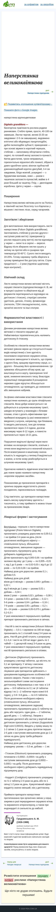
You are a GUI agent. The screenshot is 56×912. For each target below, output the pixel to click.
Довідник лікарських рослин (9, 4)
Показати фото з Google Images (20, 110)
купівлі (9, 879)
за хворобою (46, 4)
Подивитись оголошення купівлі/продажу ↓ (28, 104)
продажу (43, 875)
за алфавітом (31, 4)
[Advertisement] (28, 42)
